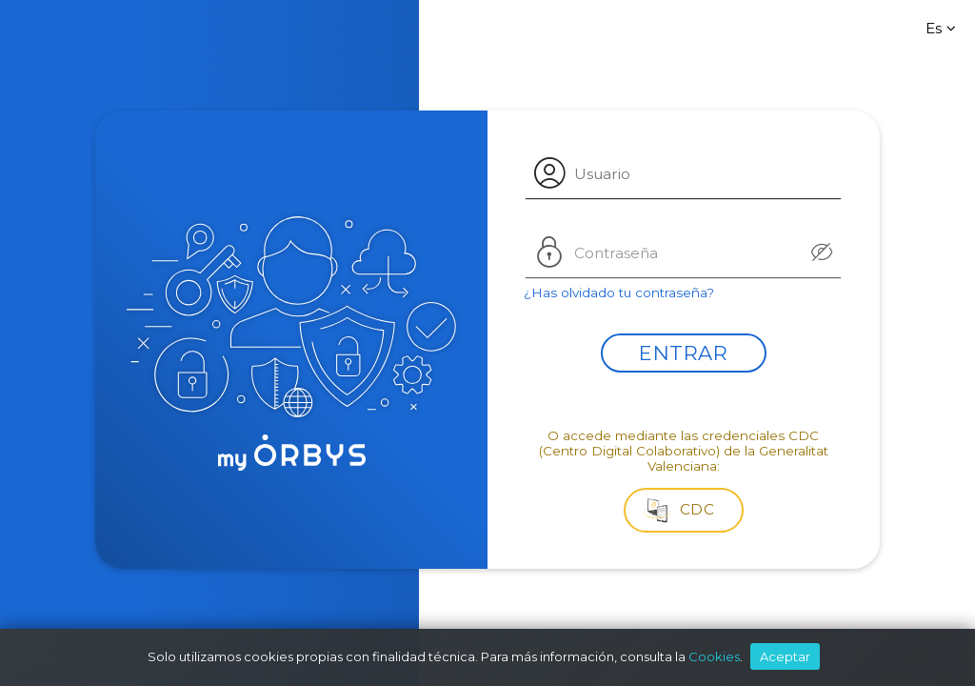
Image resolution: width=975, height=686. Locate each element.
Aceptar (785, 656)
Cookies (714, 656)
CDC (679, 509)
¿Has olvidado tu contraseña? (619, 292)
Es (943, 28)
